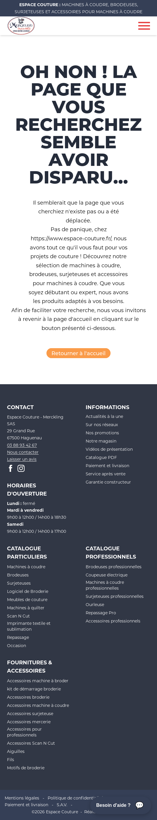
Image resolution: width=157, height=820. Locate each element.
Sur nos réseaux (102, 424)
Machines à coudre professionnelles (105, 585)
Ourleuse (95, 604)
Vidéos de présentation (109, 449)
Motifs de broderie (25, 767)
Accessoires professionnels (113, 621)
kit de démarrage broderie (34, 689)
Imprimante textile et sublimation (29, 626)
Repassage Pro (101, 612)
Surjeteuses (19, 583)
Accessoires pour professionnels (24, 732)
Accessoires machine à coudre (38, 705)
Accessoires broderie (28, 697)
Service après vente (105, 474)
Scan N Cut (18, 616)
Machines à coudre (26, 566)
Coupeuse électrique (106, 575)
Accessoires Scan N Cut (31, 743)
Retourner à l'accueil (78, 353)
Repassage (18, 637)
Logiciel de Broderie (27, 591)
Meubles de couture (27, 599)
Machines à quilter (25, 607)
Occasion (16, 645)
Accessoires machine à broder (37, 680)
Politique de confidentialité (75, 798)
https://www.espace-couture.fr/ (71, 238)
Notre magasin (101, 441)
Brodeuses (18, 575)
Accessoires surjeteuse (30, 713)
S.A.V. (62, 804)
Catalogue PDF (101, 457)
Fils (10, 759)
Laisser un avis (22, 459)
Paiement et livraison (107, 465)
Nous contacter (23, 452)
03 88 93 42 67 (22, 445)
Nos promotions (102, 432)
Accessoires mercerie (29, 721)
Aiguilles (16, 751)
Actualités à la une (104, 416)
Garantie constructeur (108, 482)
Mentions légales (22, 798)
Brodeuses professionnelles (114, 566)
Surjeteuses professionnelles (115, 596)
